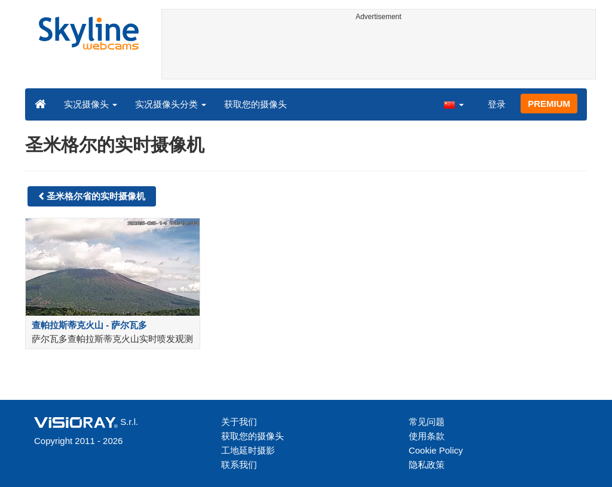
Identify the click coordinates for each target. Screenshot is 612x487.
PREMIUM (549, 103)
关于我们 (239, 422)
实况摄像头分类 (170, 104)
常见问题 (427, 422)
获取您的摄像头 (255, 104)
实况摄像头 (90, 104)
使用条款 (427, 436)
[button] (453, 104)
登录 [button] (497, 104)
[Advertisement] (379, 52)
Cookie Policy (436, 450)
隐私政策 (427, 465)
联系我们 (239, 465)
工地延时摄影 (248, 450)
